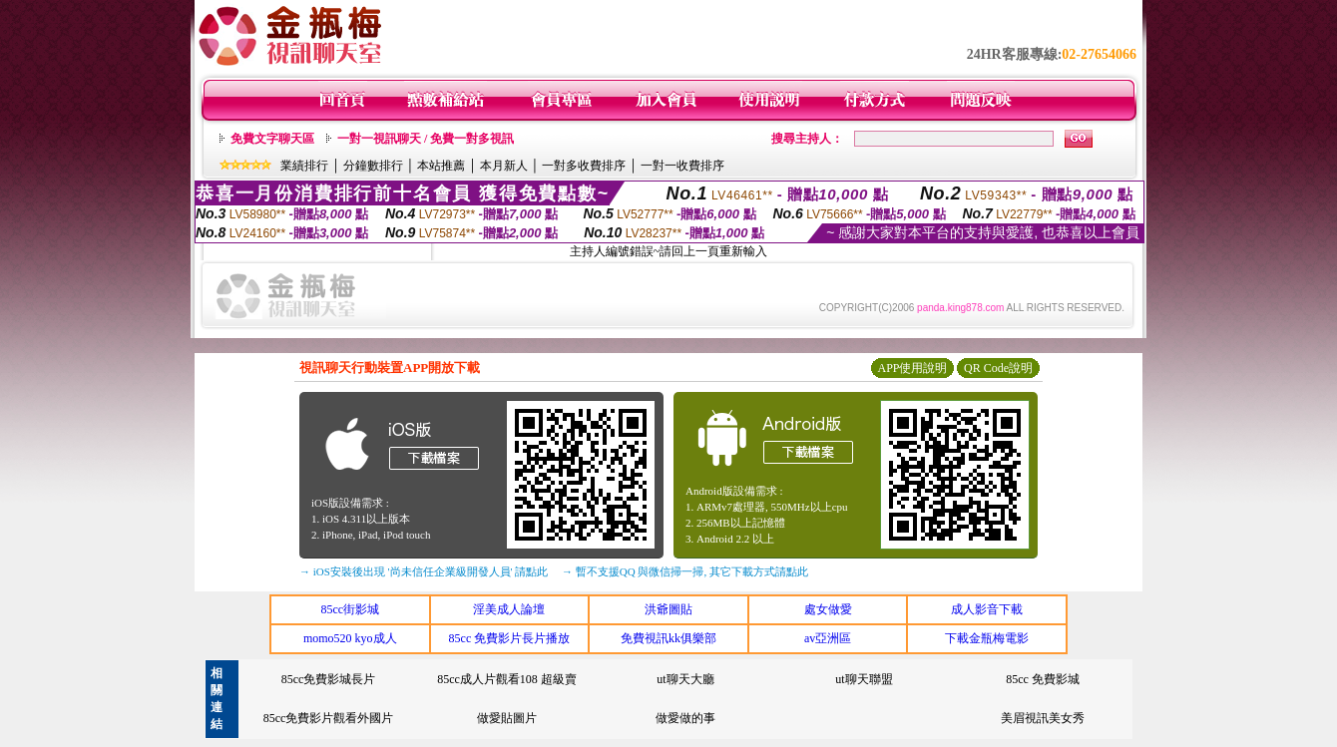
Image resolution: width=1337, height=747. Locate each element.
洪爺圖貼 (668, 609)
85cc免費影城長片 (328, 679)
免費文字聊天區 (272, 139)
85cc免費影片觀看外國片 (328, 718)
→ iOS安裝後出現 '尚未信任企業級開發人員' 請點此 (423, 571)
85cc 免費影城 (1043, 679)
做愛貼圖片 (507, 718)
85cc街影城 (349, 609)
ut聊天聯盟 (863, 679)
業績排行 (304, 166)
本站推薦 (441, 166)
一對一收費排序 (682, 166)
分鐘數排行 (373, 166)
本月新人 (504, 166)
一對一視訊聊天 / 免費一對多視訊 (425, 139)
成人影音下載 (987, 609)
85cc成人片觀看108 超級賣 (507, 679)
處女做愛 (828, 609)
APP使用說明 (912, 368)
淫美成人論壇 (509, 609)
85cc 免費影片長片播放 (510, 638)
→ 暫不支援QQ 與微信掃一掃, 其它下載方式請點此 (685, 571)
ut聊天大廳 (685, 679)
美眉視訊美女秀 (1043, 718)
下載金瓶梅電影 (987, 638)
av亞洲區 (827, 638)
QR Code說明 (998, 368)
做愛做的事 (685, 718)
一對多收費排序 (584, 166)
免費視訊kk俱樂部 (668, 638)
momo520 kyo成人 (350, 638)
